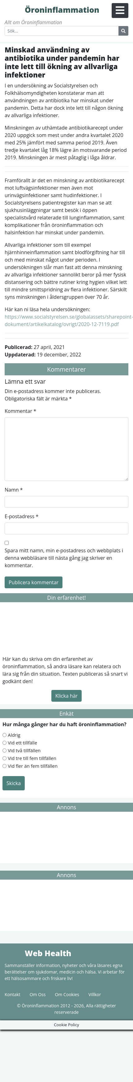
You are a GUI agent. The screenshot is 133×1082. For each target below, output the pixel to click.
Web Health (14, 952)
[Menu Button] (120, 10)
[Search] (62, 31)
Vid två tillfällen (24, 750)
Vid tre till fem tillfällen (32, 758)
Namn (14, 489)
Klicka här (66, 695)
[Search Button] (123, 31)
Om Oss (38, 994)
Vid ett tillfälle (22, 743)
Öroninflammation (14, 9)
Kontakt (12, 994)
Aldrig (14, 735)
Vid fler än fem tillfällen (33, 766)
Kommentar (20, 411)
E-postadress (21, 516)
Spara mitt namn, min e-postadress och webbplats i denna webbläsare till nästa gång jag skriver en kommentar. (64, 558)
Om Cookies (67, 994)
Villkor (94, 994)
